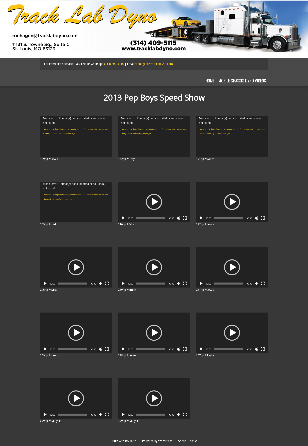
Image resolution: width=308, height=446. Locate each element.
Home (210, 80)
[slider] (150, 218)
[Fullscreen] (185, 218)
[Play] (123, 218)
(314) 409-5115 (114, 64)
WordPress (165, 441)
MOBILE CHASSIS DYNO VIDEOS (242, 80)
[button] (154, 202)
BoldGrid (130, 441)
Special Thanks (187, 441)
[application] (76, 136)
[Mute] (178, 218)
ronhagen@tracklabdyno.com (154, 64)
